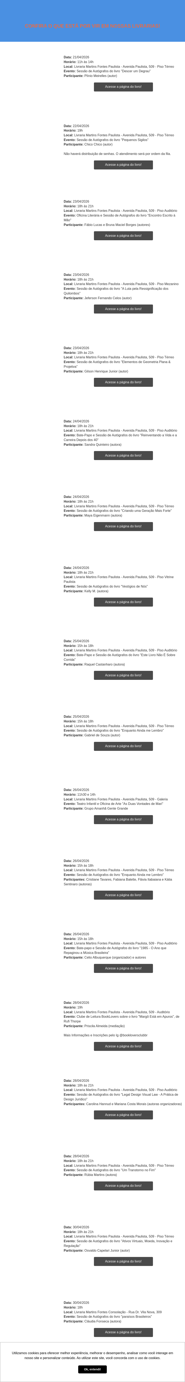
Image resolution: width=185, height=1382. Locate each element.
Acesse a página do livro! (123, 86)
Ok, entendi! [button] (92, 1369)
